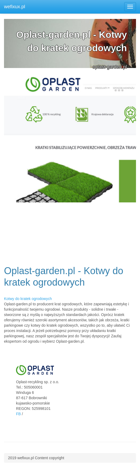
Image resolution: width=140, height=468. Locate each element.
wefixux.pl (14, 6)
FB (18, 414)
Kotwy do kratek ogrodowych (28, 299)
